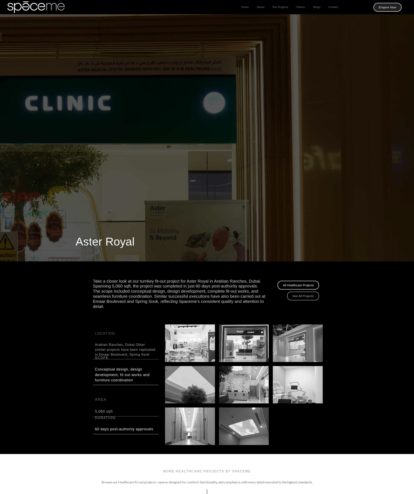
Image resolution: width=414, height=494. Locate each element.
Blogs (316, 7)
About (260, 7)
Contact (333, 7)
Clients (300, 7)
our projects (280, 7)
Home (245, 7)
